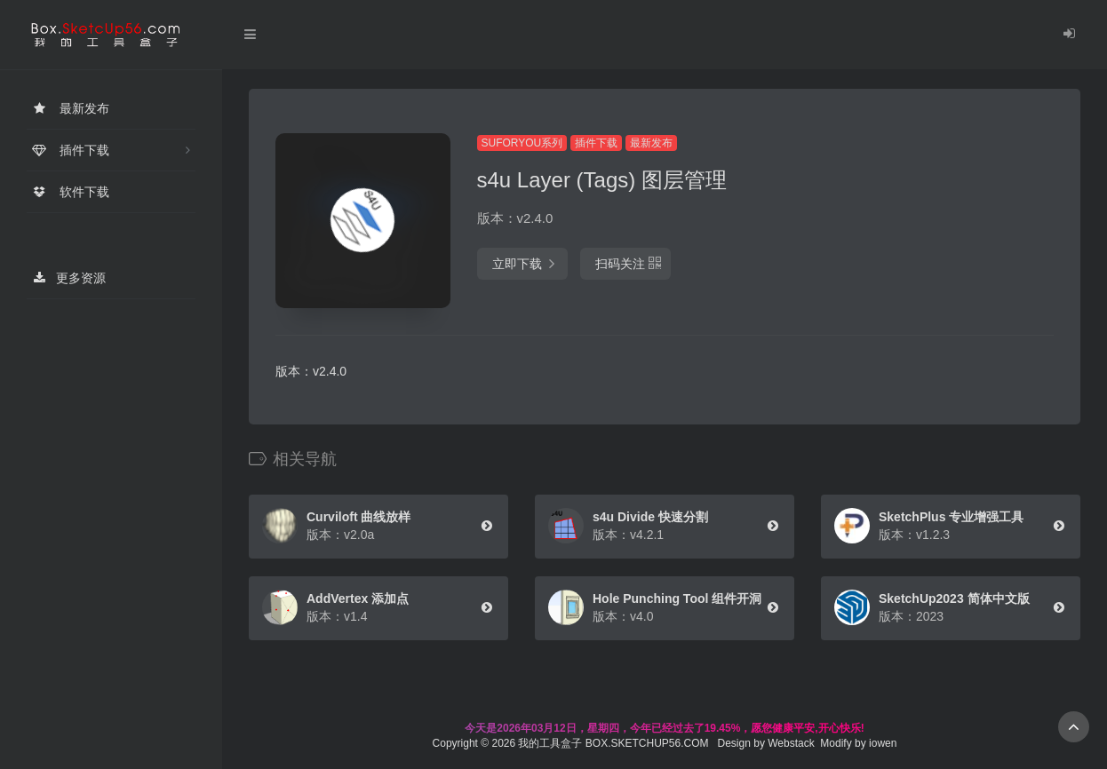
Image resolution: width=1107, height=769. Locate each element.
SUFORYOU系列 (522, 143)
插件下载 (596, 143)
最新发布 (651, 143)
